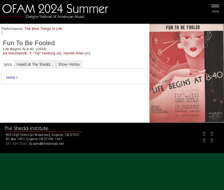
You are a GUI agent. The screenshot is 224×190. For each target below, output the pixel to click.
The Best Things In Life (43, 29)
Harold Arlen (74, 53)
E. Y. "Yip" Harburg (40, 53)
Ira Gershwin (13, 53)
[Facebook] (202, 134)
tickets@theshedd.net (46, 143)
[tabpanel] (75, 76)
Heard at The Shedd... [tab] (35, 64)
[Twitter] (209, 134)
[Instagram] (202, 141)
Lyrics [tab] (8, 64)
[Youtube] (209, 141)
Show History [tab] (69, 64)
